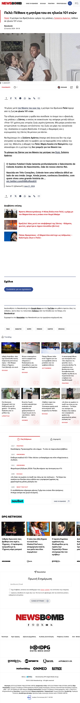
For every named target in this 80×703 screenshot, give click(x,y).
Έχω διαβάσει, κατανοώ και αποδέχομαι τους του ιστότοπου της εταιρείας (40, 589)
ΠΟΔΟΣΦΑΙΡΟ (6, 87)
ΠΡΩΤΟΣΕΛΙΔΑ (61, 3)
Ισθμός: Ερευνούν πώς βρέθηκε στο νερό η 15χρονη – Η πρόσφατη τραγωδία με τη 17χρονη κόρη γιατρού (12, 544)
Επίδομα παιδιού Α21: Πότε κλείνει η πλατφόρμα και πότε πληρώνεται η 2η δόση (39, 458)
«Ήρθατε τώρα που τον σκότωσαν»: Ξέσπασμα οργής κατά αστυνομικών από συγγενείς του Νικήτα (50, 406)
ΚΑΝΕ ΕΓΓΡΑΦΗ (40, 601)
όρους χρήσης (45, 589)
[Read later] (77, 87)
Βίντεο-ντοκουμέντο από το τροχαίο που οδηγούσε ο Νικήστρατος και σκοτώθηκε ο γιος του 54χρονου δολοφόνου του (29, 362)
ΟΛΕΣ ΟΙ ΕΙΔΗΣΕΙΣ (32, 3)
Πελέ (6, 18)
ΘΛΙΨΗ (29, 329)
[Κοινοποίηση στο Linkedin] (30, 98)
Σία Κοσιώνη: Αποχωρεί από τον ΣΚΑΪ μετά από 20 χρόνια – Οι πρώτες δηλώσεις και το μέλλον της (9, 407)
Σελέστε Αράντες (62, 18)
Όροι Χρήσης (15, 636)
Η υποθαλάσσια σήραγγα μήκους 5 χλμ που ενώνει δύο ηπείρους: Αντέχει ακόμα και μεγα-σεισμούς (37, 491)
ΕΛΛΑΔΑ (43, 3)
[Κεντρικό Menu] (76, 3)
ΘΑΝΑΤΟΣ (18, 329)
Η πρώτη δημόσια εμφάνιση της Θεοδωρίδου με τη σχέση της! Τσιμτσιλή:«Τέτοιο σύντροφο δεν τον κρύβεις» (60, 547)
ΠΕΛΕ (8, 329)
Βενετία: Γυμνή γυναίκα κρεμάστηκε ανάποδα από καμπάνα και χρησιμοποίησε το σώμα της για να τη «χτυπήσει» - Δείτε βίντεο (29, 409)
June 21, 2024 (29, 186)
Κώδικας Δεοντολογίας (46, 636)
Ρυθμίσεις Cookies (63, 636)
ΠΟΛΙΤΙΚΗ (51, 3)
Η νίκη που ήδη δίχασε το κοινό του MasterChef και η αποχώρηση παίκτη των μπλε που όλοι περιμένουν (37, 545)
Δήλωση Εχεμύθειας (29, 636)
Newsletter (21, 318)
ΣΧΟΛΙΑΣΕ (62, 87)
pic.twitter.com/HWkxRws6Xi (21, 181)
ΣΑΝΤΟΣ (50, 329)
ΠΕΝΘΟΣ (39, 329)
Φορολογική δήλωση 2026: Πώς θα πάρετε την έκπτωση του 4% (36, 468)
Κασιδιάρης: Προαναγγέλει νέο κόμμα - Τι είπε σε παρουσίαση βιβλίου (39, 449)
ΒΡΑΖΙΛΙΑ (61, 329)
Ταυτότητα (4, 636)
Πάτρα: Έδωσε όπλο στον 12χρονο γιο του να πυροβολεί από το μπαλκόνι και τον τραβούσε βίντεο (49, 360)
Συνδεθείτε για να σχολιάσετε (18, 289)
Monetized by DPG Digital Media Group (47, 677)
